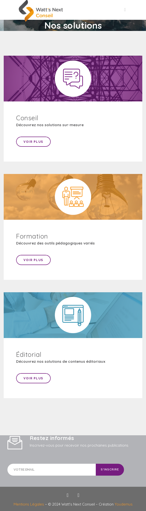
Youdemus (124, 504)
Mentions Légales (29, 504)
